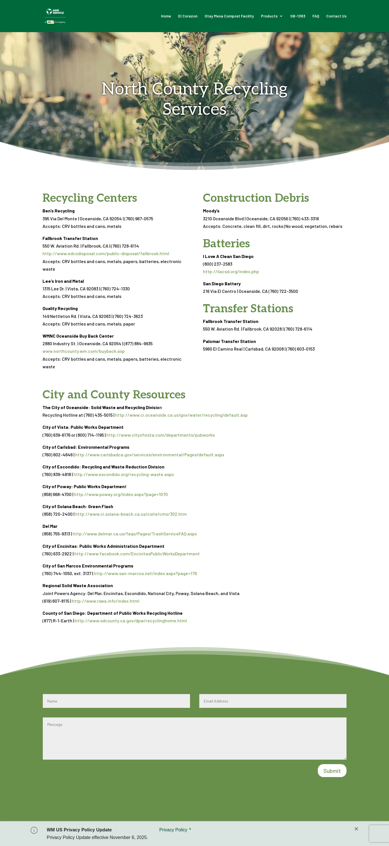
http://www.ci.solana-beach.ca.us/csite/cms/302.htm (131, 514)
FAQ (315, 16)
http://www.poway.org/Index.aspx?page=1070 (121, 494)
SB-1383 (297, 16)
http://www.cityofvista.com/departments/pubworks (160, 434)
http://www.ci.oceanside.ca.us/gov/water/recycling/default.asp (181, 415)
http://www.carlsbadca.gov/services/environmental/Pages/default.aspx (149, 454)
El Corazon (188, 16)
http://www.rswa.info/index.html (105, 600)
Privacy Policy (173, 829)
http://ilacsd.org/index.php (231, 271)
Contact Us (336, 16)
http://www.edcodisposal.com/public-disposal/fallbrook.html (106, 253)
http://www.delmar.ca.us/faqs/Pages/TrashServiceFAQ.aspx (135, 533)
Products (269, 16)
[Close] (356, 829)
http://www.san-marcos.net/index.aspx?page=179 (145, 573)
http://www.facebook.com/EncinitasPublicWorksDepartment (137, 553)
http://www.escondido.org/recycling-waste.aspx (123, 474)
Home (166, 16)
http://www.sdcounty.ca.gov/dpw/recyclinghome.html (131, 620)
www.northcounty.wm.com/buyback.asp (84, 351)
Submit (332, 770)
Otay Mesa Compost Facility (229, 16)
